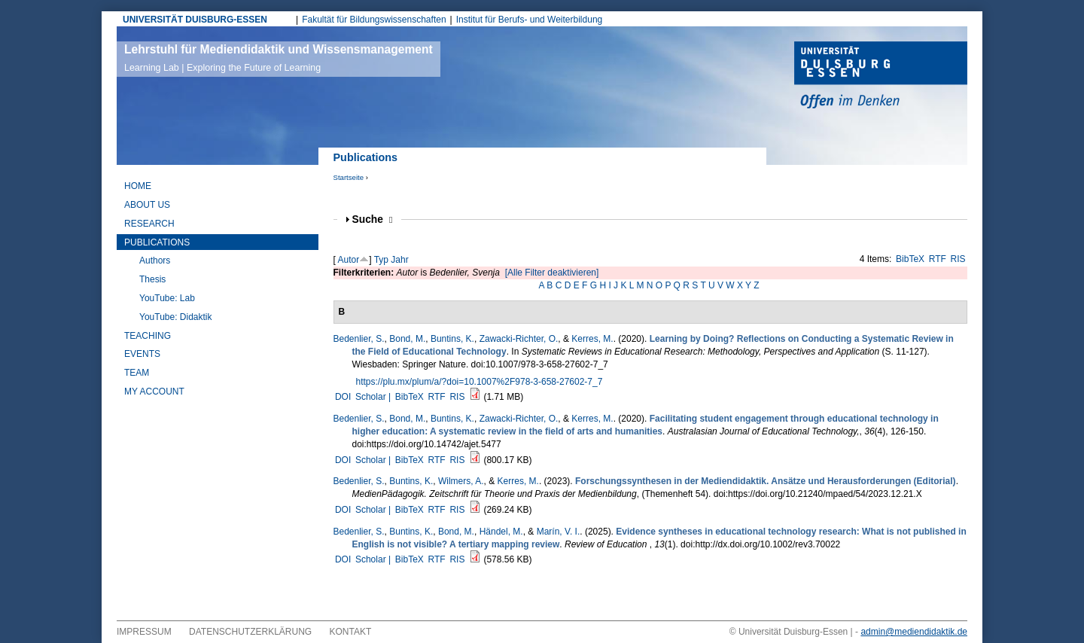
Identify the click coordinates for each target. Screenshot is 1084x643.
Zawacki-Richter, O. (519, 339)
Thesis (152, 279)
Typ (381, 259)
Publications (157, 242)
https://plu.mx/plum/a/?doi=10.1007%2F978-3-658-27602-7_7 (479, 381)
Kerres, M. (592, 339)
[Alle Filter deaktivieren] (552, 272)
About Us (147, 205)
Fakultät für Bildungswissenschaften (374, 19)
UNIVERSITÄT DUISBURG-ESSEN (195, 19)
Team (136, 372)
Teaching (147, 336)
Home (137, 186)
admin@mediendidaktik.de (913, 631)
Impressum (144, 631)
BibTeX (910, 259)
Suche (372, 219)
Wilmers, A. (461, 481)
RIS (958, 259)
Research (149, 223)
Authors (154, 260)
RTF (937, 259)
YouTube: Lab (167, 298)
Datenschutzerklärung (250, 631)
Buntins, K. (452, 339)
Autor (349, 259)
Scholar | (374, 397)
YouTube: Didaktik (175, 317)
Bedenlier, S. (359, 339)
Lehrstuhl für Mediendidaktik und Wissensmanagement (278, 58)
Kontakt (351, 631)
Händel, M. (501, 531)
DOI (343, 397)
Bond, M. (407, 339)
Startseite (348, 177)
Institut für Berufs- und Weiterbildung (529, 19)
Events (142, 354)
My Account (154, 391)
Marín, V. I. (558, 531)
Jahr (399, 259)
